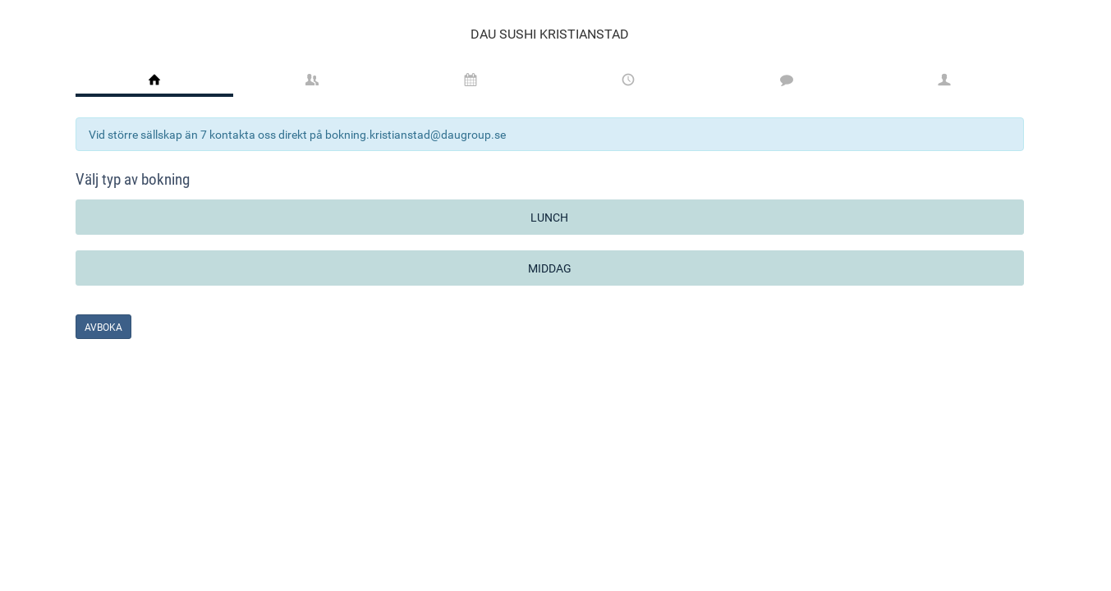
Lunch (549, 217)
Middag (550, 268)
